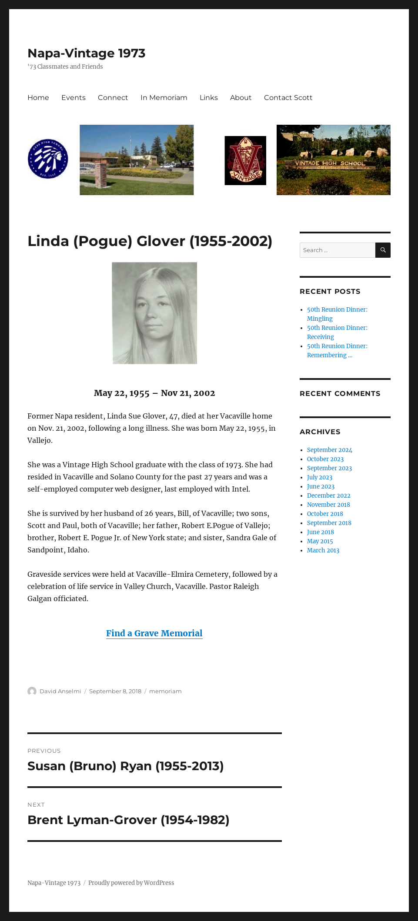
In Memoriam (163, 97)
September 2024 (329, 450)
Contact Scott (288, 97)
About (241, 97)
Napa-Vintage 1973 (86, 53)
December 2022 (329, 495)
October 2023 (325, 459)
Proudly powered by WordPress (131, 883)
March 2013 (323, 550)
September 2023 (329, 468)
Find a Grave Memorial (154, 633)
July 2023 (319, 477)
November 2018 (328, 505)
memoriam (165, 691)
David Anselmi (60, 691)
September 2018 (329, 523)
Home (38, 97)
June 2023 (320, 486)
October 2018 (325, 514)
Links (209, 97)
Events (73, 97)
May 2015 (320, 541)
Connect (113, 97)
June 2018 (320, 532)
